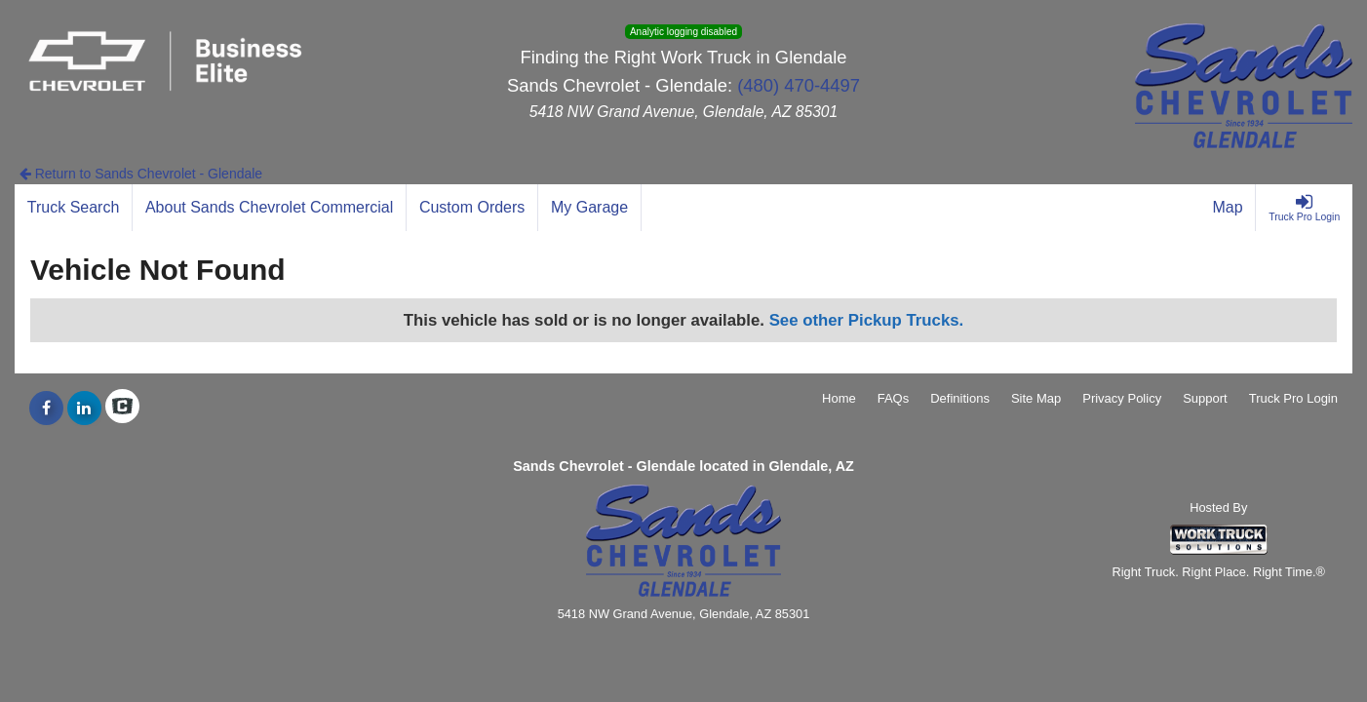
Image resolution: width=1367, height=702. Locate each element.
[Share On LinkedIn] (84, 408)
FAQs (894, 398)
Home (839, 398)
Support (1205, 398)
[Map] (1228, 207)
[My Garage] (590, 207)
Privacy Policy (1121, 398)
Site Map (1036, 398)
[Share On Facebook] (46, 408)
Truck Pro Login (1293, 398)
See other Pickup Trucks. (866, 320)
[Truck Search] (74, 207)
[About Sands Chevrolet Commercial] (270, 207)
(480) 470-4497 (798, 85)
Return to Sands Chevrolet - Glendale (141, 173)
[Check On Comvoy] (122, 408)
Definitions (960, 398)
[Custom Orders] (472, 207)
